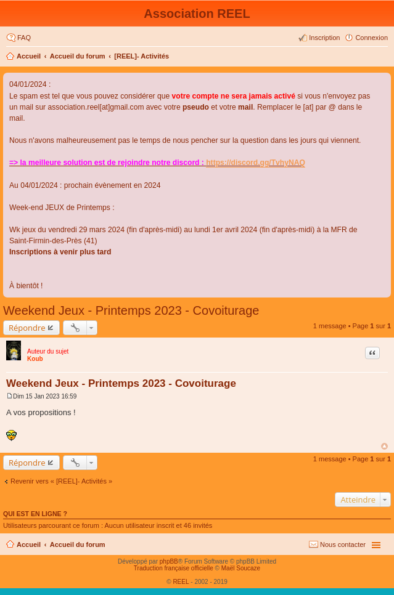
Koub (35, 358)
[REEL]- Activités (141, 56)
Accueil (29, 56)
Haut (384, 446)
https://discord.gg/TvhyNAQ (255, 162)
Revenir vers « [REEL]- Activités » (61, 481)
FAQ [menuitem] (24, 37)
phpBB (169, 561)
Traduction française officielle (173, 568)
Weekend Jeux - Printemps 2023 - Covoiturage (131, 310)
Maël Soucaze (240, 568)
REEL (181, 581)
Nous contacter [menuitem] (343, 544)
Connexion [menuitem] (371, 37)
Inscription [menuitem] (324, 37)
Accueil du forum (77, 56)
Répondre (27, 327)
